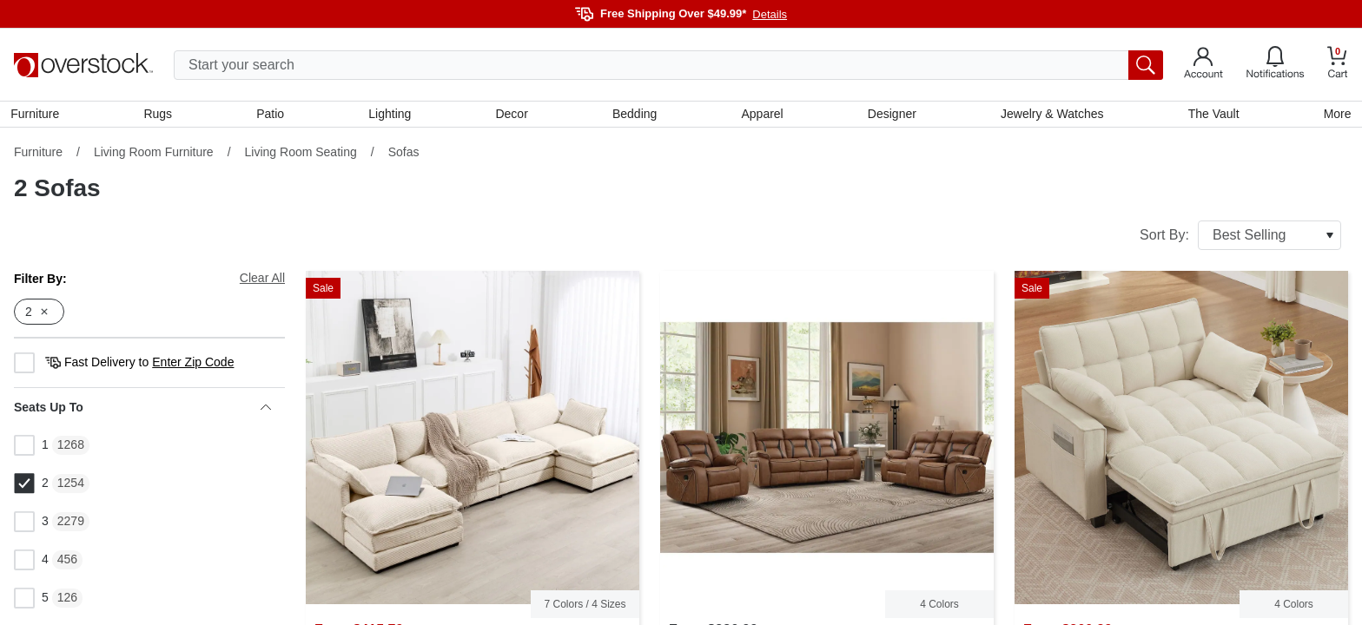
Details (769, 14)
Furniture (38, 115)
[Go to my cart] (1337, 64)
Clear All (262, 281)
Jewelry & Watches (1050, 115)
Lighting (391, 115)
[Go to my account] (1203, 65)
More (1334, 115)
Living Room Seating (301, 155)
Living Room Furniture (154, 155)
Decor (512, 115)
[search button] (1145, 65)
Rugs (160, 115)
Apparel (762, 115)
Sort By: (1240, 238)
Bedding (634, 115)
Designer (890, 115)
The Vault (1211, 115)
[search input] (668, 65)
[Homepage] (83, 65)
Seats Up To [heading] (142, 411)
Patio (273, 115)
